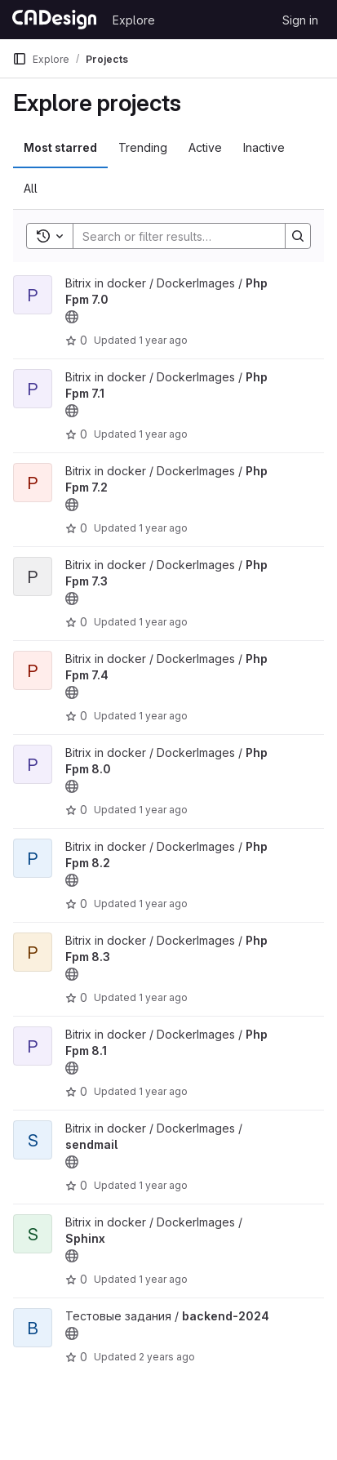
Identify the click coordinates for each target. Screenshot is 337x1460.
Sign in (300, 20)
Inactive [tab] (264, 147)
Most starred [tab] (60, 147)
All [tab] (31, 188)
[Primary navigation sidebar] (20, 59)
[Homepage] (54, 20)
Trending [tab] (142, 147)
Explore (134, 20)
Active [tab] (205, 147)
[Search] (180, 236)
